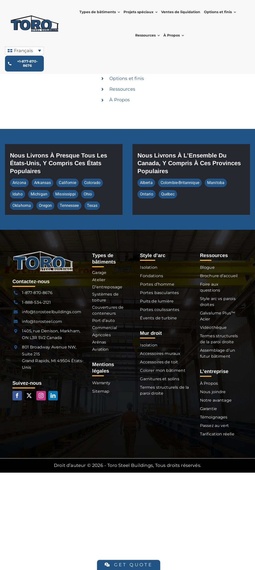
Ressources (122, 89)
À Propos (119, 100)
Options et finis (126, 78)
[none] (24, 50)
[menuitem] (24, 50)
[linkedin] (53, 395)
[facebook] (17, 395)
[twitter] (29, 395)
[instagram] (41, 395)
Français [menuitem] (23, 50)
